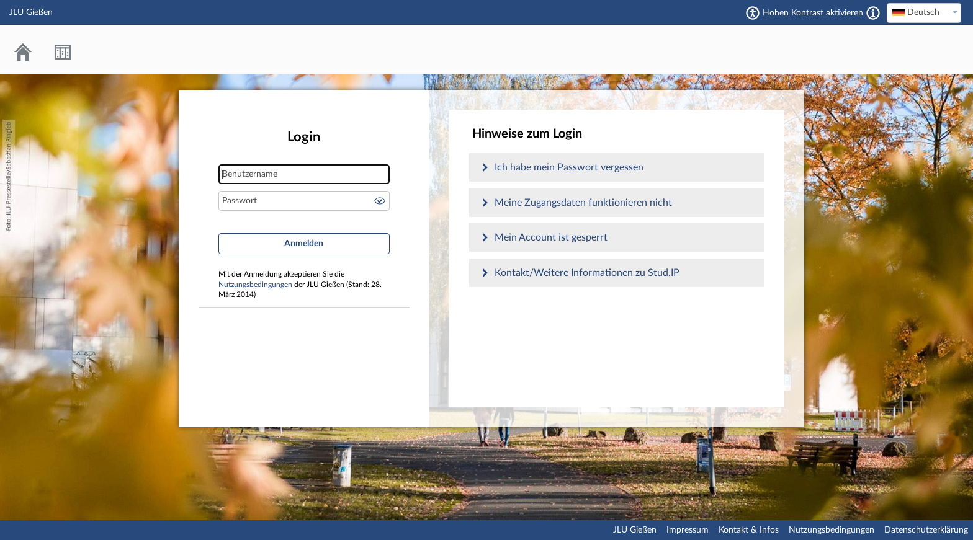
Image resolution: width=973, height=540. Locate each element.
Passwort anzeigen (380, 201)
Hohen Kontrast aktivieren (813, 13)
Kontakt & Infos (749, 530)
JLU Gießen (635, 530)
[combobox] (924, 13)
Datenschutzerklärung (926, 530)
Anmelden (303, 243)
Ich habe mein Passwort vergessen (569, 167)
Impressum (687, 530)
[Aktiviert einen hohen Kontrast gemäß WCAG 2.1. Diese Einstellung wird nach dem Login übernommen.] (873, 13)
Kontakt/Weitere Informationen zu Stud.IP (587, 273)
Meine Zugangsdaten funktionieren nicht (583, 203)
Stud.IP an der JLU (914, 49)
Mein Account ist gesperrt (551, 237)
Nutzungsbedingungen (255, 284)
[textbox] (924, 12)
